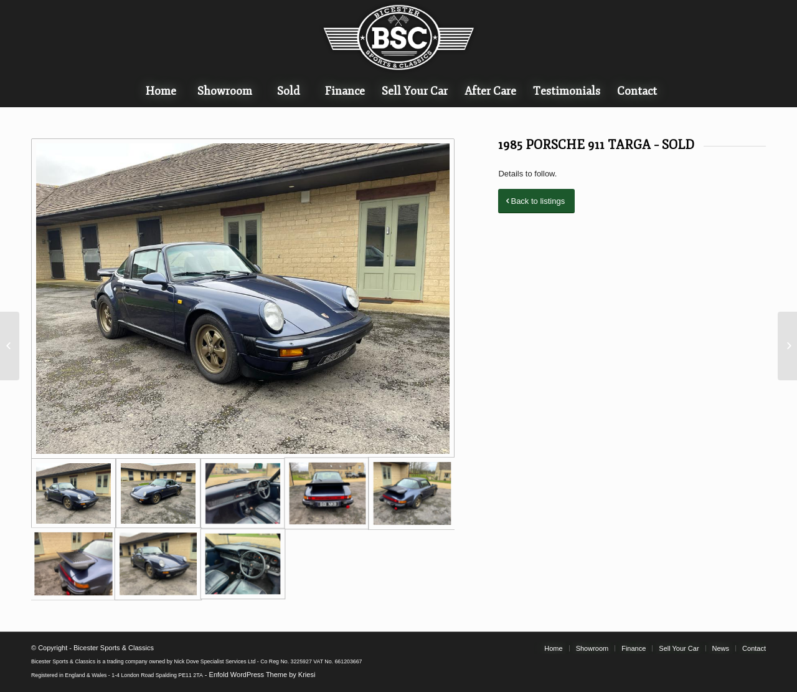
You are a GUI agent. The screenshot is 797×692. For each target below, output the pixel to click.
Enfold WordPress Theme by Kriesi (262, 674)
